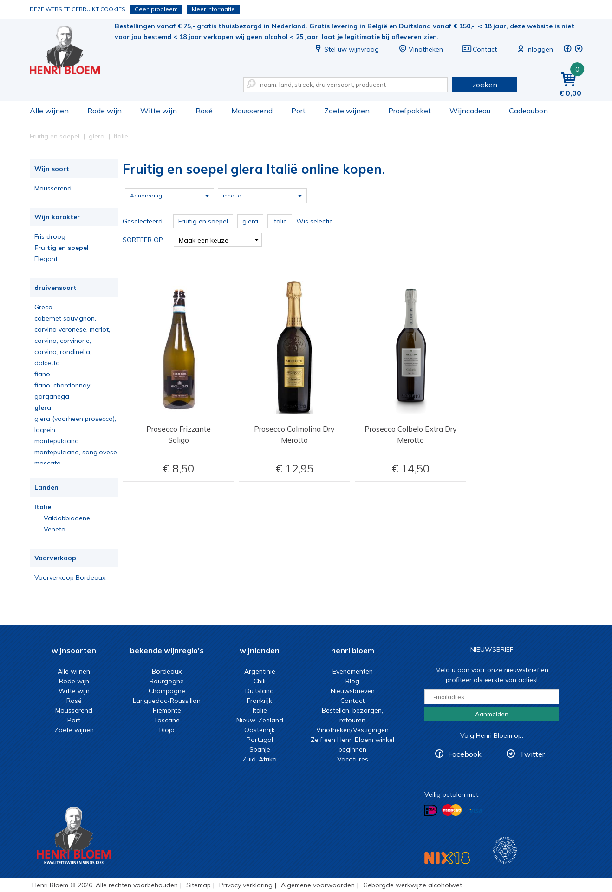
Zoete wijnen (347, 110)
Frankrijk (259, 700)
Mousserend (252, 110)
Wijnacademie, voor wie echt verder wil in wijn (505, 850)
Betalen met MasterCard (452, 810)
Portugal (260, 739)
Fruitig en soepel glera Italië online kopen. (71, 51)
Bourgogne (167, 681)
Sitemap (198, 885)
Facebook (465, 754)
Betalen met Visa (475, 811)
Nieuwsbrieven (353, 691)
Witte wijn (158, 110)
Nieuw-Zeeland (259, 720)
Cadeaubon (528, 110)
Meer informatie (213, 9)
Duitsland (259, 691)
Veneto (54, 529)
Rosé (204, 110)
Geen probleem (156, 9)
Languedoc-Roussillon (167, 700)
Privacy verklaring (246, 885)
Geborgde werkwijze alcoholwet (412, 885)
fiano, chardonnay (62, 385)
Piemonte (167, 710)
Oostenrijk (259, 730)
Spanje (259, 749)
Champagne (167, 691)
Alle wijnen (49, 110)
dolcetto (47, 363)
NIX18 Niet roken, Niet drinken (447, 858)
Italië (42, 507)
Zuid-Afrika (259, 759)
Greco (43, 307)
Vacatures (352, 759)
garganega (51, 396)
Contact (479, 49)
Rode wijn (104, 110)
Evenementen (352, 671)
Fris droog (49, 236)
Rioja (167, 730)
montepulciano (56, 441)
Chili (260, 681)
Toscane (167, 720)
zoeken (484, 84)
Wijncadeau (469, 110)
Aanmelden (491, 714)
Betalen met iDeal (430, 810)
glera (42, 407)
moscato (47, 463)
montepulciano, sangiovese (75, 452)
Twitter (532, 754)
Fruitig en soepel (61, 247)
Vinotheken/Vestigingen (352, 730)
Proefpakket (409, 110)
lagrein (44, 430)
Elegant (46, 259)
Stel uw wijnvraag (346, 49)
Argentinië (259, 671)
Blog (352, 681)
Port (298, 110)
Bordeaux (167, 671)
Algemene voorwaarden (318, 885)
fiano (42, 374)
